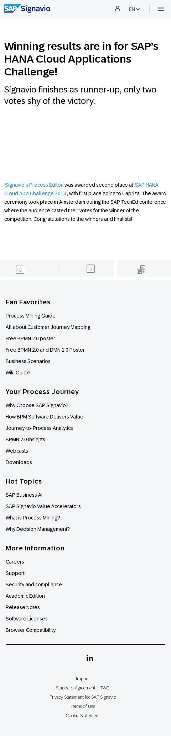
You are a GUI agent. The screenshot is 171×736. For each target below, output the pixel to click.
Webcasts (17, 451)
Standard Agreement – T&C (82, 687)
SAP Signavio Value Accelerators (43, 506)
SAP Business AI (24, 495)
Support (15, 573)
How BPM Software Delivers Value (44, 417)
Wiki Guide (18, 372)
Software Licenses (27, 619)
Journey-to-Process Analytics (40, 428)
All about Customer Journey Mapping (48, 327)
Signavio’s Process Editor (34, 185)
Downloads (19, 462)
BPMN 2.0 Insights (25, 439)
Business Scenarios (28, 361)
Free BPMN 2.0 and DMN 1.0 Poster (45, 350)
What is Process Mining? (33, 518)
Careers (15, 562)
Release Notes (23, 607)
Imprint (83, 678)
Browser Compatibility (31, 630)
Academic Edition (25, 596)
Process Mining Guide (31, 316)
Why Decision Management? (38, 529)
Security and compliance (34, 584)
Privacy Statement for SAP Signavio (83, 697)
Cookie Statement (83, 715)
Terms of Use (83, 706)
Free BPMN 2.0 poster (30, 338)
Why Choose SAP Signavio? (37, 405)
